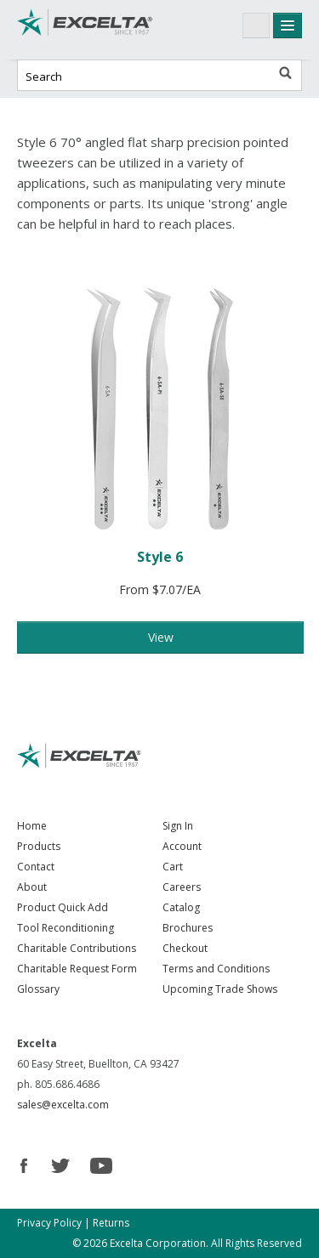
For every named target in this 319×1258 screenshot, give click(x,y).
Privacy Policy (49, 1223)
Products (38, 846)
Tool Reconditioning (65, 928)
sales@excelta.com (63, 1104)
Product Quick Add (62, 907)
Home (32, 826)
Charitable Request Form (77, 968)
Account (182, 846)
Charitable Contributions (76, 948)
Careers (181, 887)
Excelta (85, 29)
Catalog (181, 907)
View (161, 637)
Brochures (187, 928)
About (32, 887)
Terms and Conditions (216, 968)
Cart (172, 866)
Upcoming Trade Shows (219, 989)
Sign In (177, 826)
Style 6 (160, 556)
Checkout (185, 948)
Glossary (38, 989)
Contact (35, 866)
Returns (111, 1223)
